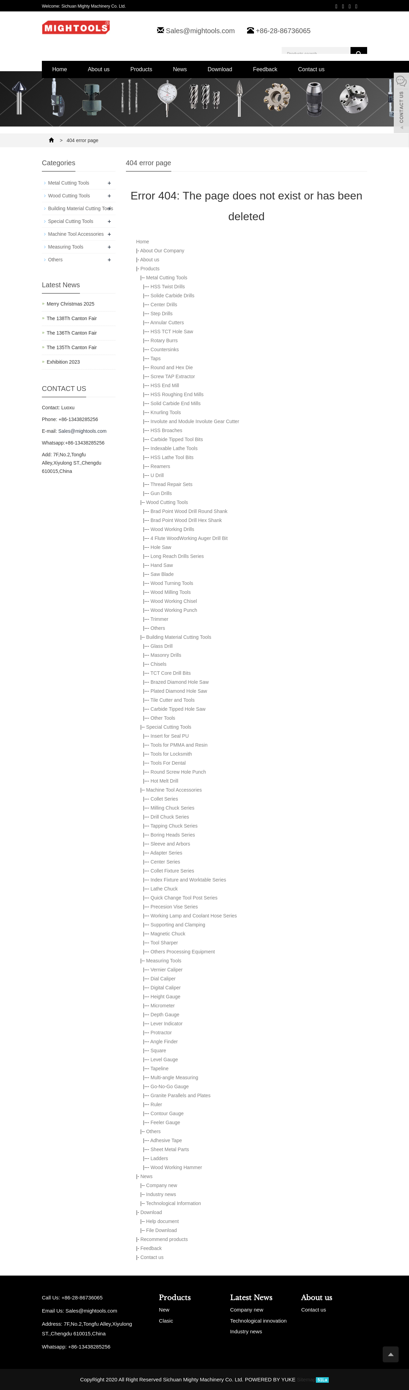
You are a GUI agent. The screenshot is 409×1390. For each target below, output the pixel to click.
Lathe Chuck (164, 889)
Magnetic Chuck (168, 933)
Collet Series (164, 799)
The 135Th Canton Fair (72, 347)
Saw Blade (162, 574)
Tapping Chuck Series (174, 826)
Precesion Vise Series (174, 906)
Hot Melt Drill (164, 781)
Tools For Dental (168, 763)
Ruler (156, 1104)
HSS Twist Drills (168, 286)
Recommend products (164, 1239)
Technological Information (173, 1203)
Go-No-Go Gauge (170, 1086)
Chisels (158, 664)
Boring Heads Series (173, 835)
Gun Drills (161, 493)
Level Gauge (164, 1059)
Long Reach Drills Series (177, 556)
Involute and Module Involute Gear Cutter (195, 421)
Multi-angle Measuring (174, 1077)
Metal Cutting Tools (166, 277)
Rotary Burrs (164, 340)
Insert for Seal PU (170, 736)
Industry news (161, 1194)
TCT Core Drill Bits (171, 673)
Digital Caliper (166, 987)
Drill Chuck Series (170, 817)
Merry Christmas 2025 (70, 304)
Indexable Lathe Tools (174, 448)
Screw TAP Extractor (173, 376)
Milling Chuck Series (172, 808)
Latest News (251, 1298)
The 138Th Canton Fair (72, 318)
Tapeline (160, 1068)
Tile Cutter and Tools (173, 700)
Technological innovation (258, 1321)
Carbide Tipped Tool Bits (177, 439)
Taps (156, 358)
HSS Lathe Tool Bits (172, 457)
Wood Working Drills (172, 529)
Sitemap (306, 1379)
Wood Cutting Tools (167, 502)
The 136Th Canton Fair (72, 333)
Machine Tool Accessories (174, 790)
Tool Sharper (164, 942)
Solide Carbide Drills (172, 295)
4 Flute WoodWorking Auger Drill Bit (189, 538)
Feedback (265, 69)
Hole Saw (161, 547)
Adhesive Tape (166, 1140)
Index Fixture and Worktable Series (188, 880)
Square (158, 1050)
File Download (161, 1230)
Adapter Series (166, 853)
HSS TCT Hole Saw (172, 331)
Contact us (311, 69)
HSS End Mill (165, 385)
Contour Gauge (167, 1113)
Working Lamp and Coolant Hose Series (194, 915)
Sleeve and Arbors (170, 844)
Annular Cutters (167, 322)
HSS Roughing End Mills (177, 394)
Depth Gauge (165, 1014)
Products (141, 69)
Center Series (165, 862)
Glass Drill (162, 646)
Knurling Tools (166, 412)
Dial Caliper (163, 978)
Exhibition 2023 (63, 362)
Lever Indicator (167, 1023)
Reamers (160, 466)
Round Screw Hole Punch (178, 772)
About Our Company (162, 250)
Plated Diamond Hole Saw (179, 691)
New (164, 1310)
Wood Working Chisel (174, 601)
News (180, 69)
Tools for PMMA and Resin (179, 745)
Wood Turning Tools (172, 583)
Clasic (166, 1321)
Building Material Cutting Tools (178, 637)
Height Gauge (165, 996)
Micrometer (163, 1005)
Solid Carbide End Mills (176, 403)
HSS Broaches (166, 430)
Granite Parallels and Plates (181, 1095)
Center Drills (164, 304)
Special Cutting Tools (168, 727)
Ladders (159, 1158)
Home (59, 69)
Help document (162, 1221)
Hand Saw (162, 565)
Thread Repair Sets (171, 484)
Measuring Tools (163, 960)
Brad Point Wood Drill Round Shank (189, 511)
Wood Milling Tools (171, 592)
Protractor (161, 1032)
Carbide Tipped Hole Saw (178, 709)
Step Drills (162, 313)
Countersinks (165, 349)
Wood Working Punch (174, 610)
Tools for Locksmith (171, 754)
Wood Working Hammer (176, 1167)
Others (158, 628)
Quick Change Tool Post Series (184, 898)
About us (99, 69)
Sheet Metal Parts (170, 1149)
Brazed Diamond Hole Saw (180, 682)
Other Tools (163, 718)
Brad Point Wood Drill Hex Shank (186, 520)
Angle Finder (164, 1041)
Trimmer (160, 619)
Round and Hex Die (172, 367)
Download (220, 69)
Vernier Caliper (167, 969)
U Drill (157, 475)
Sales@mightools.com (200, 31)
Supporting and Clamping (178, 924)
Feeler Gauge (165, 1122)
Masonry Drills (166, 655)
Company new (161, 1185)
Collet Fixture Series (172, 871)
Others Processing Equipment (183, 951)
